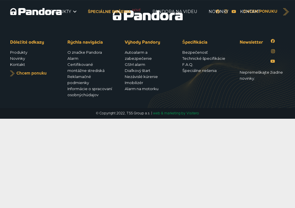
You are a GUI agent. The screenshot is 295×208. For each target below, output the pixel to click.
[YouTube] (273, 61)
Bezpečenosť (195, 52)
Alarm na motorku (141, 88)
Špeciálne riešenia (199, 70)
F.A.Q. (187, 64)
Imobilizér (134, 82)
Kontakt (17, 64)
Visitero (192, 113)
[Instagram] (273, 51)
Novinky (17, 58)
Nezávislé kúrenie (141, 76)
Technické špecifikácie (203, 58)
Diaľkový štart (137, 70)
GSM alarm (135, 64)
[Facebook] (273, 41)
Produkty (18, 52)
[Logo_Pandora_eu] (36, 11)
